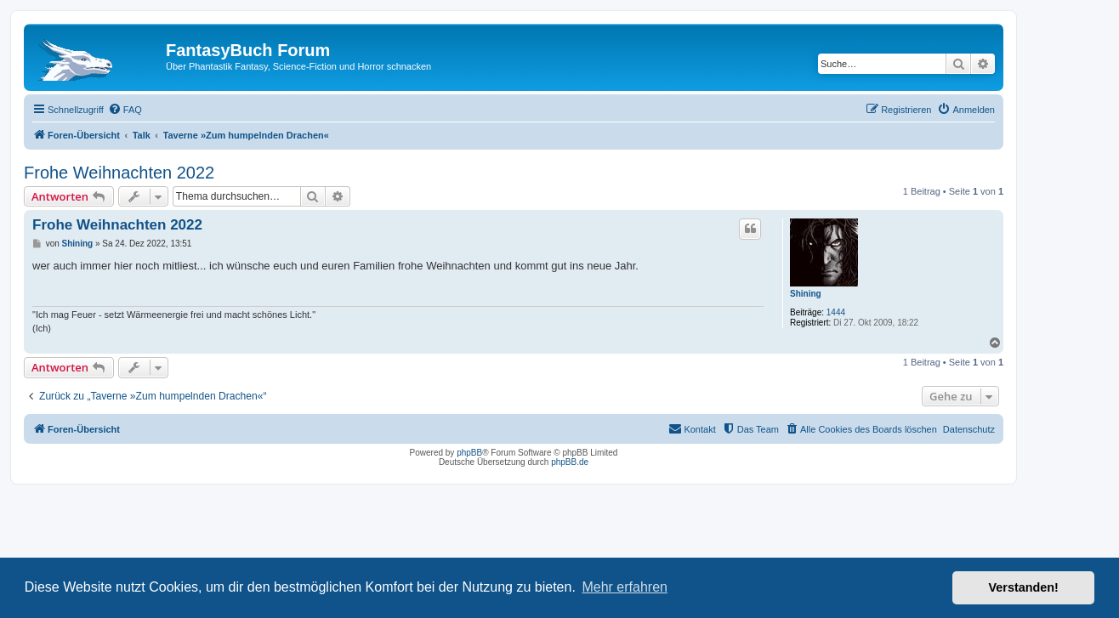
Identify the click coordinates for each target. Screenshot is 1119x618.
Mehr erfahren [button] (624, 587)
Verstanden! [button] (1024, 587)
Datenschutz (969, 429)
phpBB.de (569, 462)
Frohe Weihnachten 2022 (119, 172)
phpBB (469, 452)
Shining (805, 293)
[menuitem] (125, 109)
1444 (835, 312)
